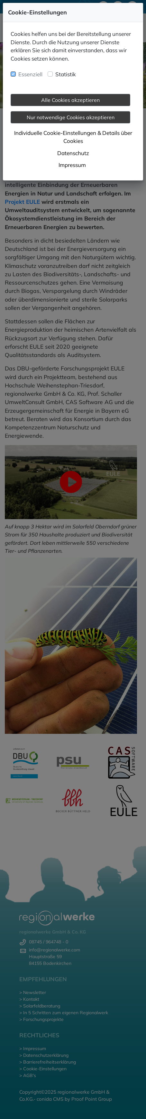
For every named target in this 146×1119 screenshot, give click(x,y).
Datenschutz (73, 153)
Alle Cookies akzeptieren (70, 100)
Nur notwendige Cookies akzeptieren (70, 117)
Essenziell (30, 74)
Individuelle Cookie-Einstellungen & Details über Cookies (73, 137)
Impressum (72, 165)
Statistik (65, 74)
